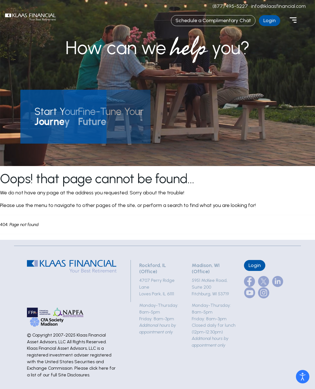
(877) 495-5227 (230, 6)
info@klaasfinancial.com (278, 6)
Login (269, 20)
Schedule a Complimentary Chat (213, 20)
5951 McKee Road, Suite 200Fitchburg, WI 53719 (210, 287)
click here (98, 368)
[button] (61, 117)
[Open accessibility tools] (302, 376)
